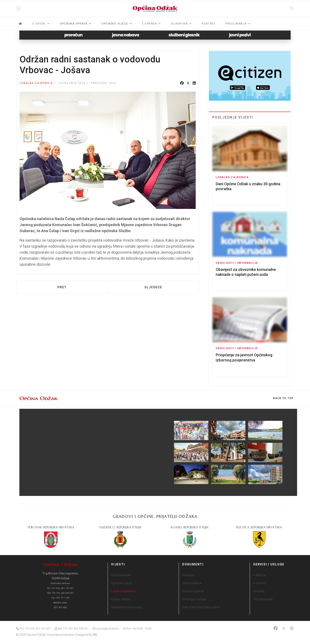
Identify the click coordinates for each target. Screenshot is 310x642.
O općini (39, 23)
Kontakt (209, 23)
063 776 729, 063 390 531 (72, 628)
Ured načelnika (121, 575)
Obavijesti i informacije (237, 262)
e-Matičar (259, 575)
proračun (73, 35)
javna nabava (125, 35)
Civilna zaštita (120, 599)
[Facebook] (275, 628)
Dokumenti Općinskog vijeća (201, 607)
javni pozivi (240, 35)
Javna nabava (191, 583)
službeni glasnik (184, 35)
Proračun (188, 575)
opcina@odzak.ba (107, 628)
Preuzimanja (236, 23)
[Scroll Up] (283, 398)
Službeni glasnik (193, 591)
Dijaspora (179, 23)
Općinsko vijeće (121, 583)
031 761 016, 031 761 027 (35, 628)
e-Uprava (149, 23)
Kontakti (258, 591)
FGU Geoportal (263, 599)
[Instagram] (291, 628)
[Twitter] (283, 628)
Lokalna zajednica (36, 83)
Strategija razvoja (194, 599)
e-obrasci (259, 583)
